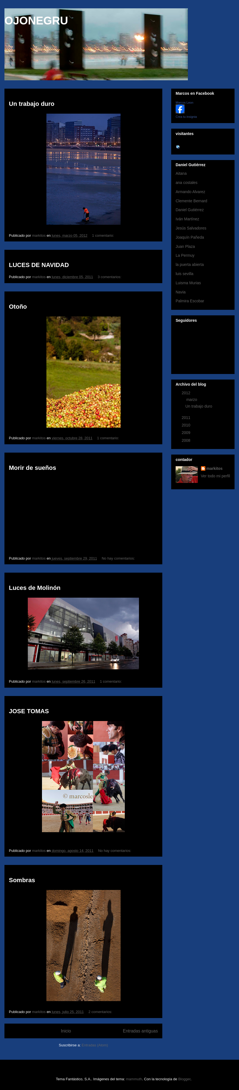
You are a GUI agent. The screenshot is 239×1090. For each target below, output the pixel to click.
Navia (181, 292)
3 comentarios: (110, 277)
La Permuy (185, 255)
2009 (186, 432)
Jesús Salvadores (191, 228)
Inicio (66, 1031)
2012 (186, 393)
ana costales (187, 182)
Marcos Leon (184, 102)
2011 (186, 417)
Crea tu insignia (186, 116)
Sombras (22, 880)
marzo (192, 399)
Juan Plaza (185, 246)
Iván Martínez (187, 219)
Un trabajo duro (31, 103)
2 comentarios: (100, 1012)
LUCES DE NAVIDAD (39, 264)
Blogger (184, 1079)
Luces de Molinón (35, 587)
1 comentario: (103, 235)
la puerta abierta (190, 264)
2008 (186, 440)
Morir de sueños (32, 467)
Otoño (18, 306)
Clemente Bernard (191, 201)
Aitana (181, 173)
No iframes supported (90, 512)
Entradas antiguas (140, 1031)
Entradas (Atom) (95, 1045)
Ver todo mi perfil (215, 476)
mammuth (134, 1079)
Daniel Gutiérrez (190, 210)
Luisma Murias (188, 283)
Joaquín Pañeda (190, 237)
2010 (186, 425)
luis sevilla (184, 273)
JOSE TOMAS (29, 711)
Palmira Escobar (190, 301)
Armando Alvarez (190, 191)
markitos (214, 468)
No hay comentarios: (119, 558)
